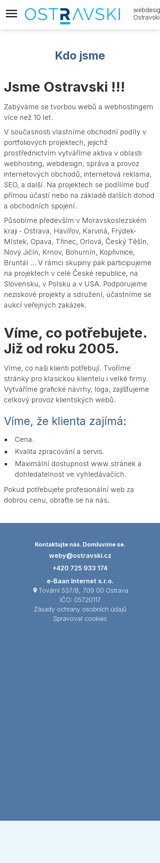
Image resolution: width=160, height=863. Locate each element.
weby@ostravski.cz (80, 555)
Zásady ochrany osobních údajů (80, 609)
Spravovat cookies (80, 618)
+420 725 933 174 (80, 568)
